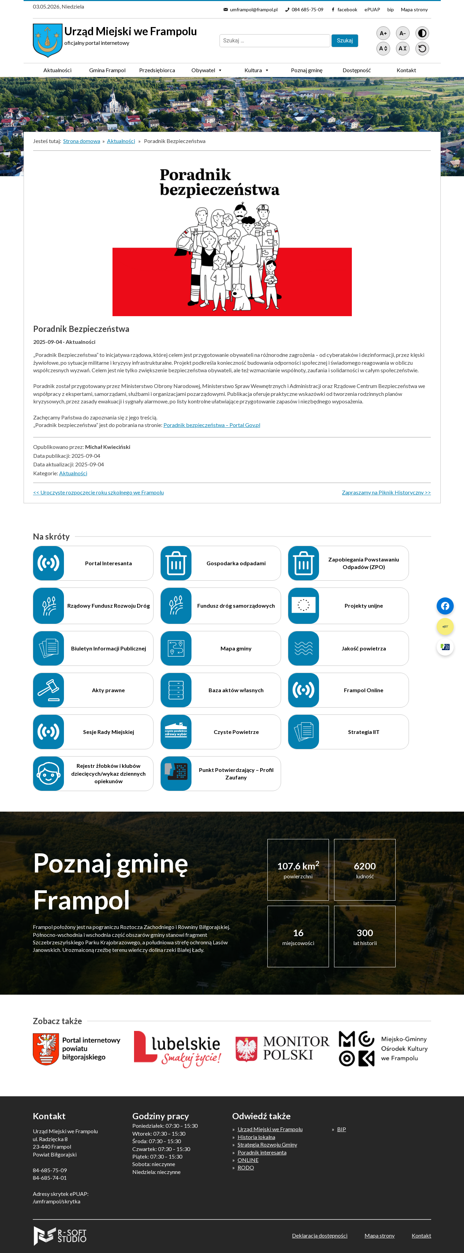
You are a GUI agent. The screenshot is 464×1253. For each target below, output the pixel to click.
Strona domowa (81, 141)
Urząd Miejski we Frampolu (270, 1129)
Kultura (256, 70)
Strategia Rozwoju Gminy (267, 1144)
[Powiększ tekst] (383, 33)
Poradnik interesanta (262, 1152)
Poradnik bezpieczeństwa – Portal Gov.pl (211, 425)
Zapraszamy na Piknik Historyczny (383, 492)
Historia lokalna (256, 1137)
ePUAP (372, 9)
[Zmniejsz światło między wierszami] (403, 48)
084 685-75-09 (307, 9)
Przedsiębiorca (157, 72)
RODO (246, 1167)
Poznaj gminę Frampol (306, 72)
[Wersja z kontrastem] (422, 33)
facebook (347, 9)
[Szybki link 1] (445, 606)
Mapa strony (414, 9)
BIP (341, 1129)
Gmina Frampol (107, 72)
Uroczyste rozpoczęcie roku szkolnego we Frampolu (102, 492)
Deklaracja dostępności (319, 1235)
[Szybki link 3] (445, 647)
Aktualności (57, 70)
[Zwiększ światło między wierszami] (383, 48)
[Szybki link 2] (445, 626)
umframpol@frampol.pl (254, 9)
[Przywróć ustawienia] (422, 48)
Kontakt (406, 70)
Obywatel (207, 70)
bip (390, 9)
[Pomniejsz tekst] (403, 33)
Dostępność (357, 70)
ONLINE (248, 1160)
